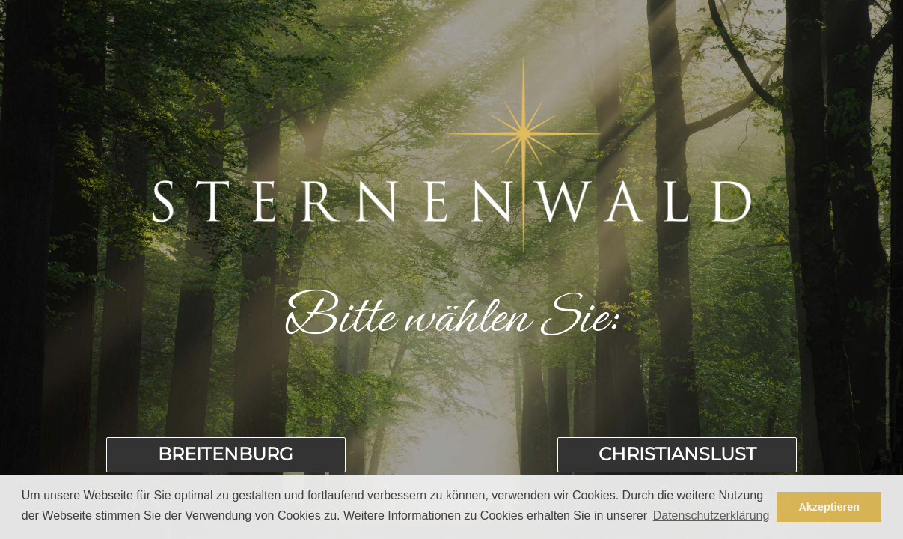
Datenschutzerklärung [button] (711, 515)
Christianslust (677, 454)
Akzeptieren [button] (829, 507)
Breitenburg (225, 454)
